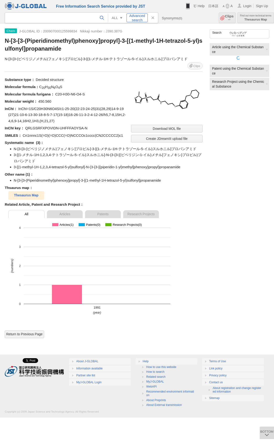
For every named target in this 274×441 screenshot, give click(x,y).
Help (201, 6)
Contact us (216, 382)
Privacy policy (218, 375)
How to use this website (161, 367)
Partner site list (85, 375)
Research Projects (141, 214)
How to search (155, 371)
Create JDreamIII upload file (167, 139)
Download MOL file (167, 129)
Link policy (216, 368)
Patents (102, 214)
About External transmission (164, 405)
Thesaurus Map (255, 17)
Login (247, 6)
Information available (89, 368)
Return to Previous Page (24, 334)
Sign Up (262, 6)
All (26, 214)
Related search (156, 376)
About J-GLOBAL (87, 361)
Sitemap (214, 398)
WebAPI (151, 386)
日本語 (213, 6)
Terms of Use (217, 361)
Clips (229, 17)
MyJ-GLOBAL (155, 381)
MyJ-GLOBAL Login (88, 382)
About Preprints (156, 400)
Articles (64, 214)
